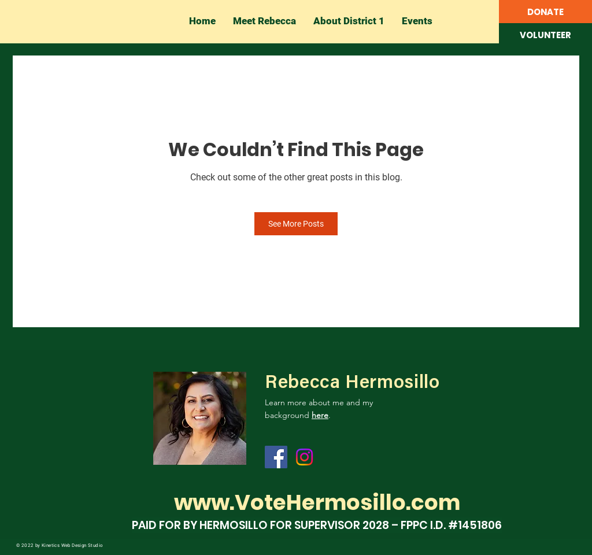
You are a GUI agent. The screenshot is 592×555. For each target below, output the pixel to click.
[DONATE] (545, 12)
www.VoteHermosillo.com (317, 502)
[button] (545, 35)
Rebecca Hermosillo (352, 383)
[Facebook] (276, 457)
